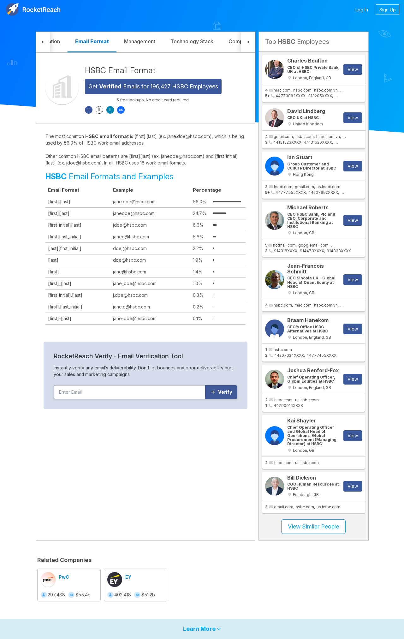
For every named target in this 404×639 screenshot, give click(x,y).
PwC (64, 577)
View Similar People (313, 526)
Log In (361, 9)
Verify (221, 392)
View (353, 69)
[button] (43, 42)
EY (128, 577)
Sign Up (387, 9)
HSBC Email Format (120, 70)
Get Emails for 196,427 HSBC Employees (153, 86)
